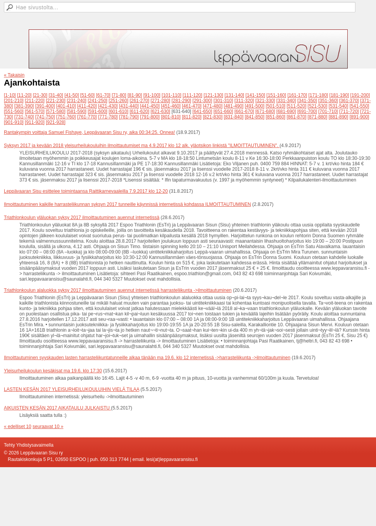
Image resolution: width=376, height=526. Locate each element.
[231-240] (76, 100)
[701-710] (328, 111)
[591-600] (97, 111)
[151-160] (276, 95)
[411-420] (87, 106)
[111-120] (192, 95)
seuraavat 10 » (48, 426)
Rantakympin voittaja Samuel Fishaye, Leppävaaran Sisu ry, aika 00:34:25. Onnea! (89, 132)
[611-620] (139, 111)
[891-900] (359, 117)
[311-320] (244, 100)
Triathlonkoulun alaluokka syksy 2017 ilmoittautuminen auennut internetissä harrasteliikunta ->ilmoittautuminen (118, 290)
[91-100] (151, 95)
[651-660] (223, 111)
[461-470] (192, 106)
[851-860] (275, 117)
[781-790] (129, 117)
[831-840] (233, 117)
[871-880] (318, 117)
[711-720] (349, 111)
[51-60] (87, 95)
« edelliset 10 (17, 426)
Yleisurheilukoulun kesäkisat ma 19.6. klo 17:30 (53, 371)
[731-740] (24, 117)
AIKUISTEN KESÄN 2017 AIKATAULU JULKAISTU (57, 408)
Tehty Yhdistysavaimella (28, 445)
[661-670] (244, 111)
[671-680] (265, 111)
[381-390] (24, 106)
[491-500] (254, 106)
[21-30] (40, 95)
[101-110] (171, 95)
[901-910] (14, 122)
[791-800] (150, 117)
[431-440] (129, 106)
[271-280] (160, 100)
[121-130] (213, 95)
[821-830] (212, 117)
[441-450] (150, 106)
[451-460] (171, 106)
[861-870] (297, 117)
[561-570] (35, 111)
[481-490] (233, 106)
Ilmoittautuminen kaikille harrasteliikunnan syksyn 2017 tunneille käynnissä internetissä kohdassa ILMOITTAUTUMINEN (127, 204)
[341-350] (307, 100)
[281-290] (181, 100)
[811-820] (192, 117)
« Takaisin (14, 75)
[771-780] (108, 117)
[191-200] (360, 95)
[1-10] (10, 95)
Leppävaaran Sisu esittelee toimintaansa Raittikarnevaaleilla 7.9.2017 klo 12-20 (86, 191)
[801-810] (171, 117)
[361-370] (349, 100)
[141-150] (255, 95)
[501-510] (275, 106)
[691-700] (307, 111)
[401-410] (66, 106)
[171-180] (318, 95)
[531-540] (338, 106)
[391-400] (45, 106)
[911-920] (35, 122)
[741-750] (45, 117)
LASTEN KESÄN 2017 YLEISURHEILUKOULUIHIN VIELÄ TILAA (71, 389)
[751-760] (66, 117)
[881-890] (338, 117)
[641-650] (202, 111)
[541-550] (359, 106)
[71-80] (119, 95)
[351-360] (328, 100)
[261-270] (139, 100)
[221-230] (56, 100)
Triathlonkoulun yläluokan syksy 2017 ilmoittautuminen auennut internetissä (81, 217)
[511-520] (297, 106)
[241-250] (97, 100)
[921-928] (56, 122)
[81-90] (135, 95)
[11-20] (24, 95)
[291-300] (202, 100)
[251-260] (118, 100)
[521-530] (318, 106)
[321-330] (265, 100)
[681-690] (286, 111)
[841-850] (254, 117)
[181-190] (339, 95)
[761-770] (87, 117)
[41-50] (71, 95)
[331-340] (286, 100)
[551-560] (14, 111)
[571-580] (56, 111)
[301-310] (223, 100)
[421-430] (108, 106)
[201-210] (14, 100)
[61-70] (103, 95)
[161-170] (297, 95)
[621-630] (160, 111)
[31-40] (55, 95)
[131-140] (234, 95)
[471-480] (212, 106)
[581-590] (76, 111)
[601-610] (118, 111)
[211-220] (35, 100)
